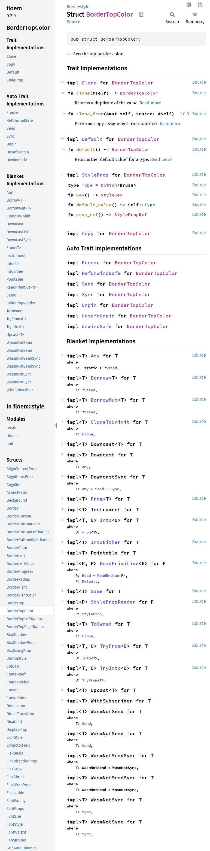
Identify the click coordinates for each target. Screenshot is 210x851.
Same (97, 591)
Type (87, 185)
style (85, 6)
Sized (111, 367)
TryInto (110, 668)
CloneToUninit (110, 422)
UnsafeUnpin (98, 316)
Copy (88, 233)
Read (86, 575)
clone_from (90, 113)
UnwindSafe (97, 326)
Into (106, 520)
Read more (150, 103)
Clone (89, 83)
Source (73, 21)
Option (109, 185)
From (97, 499)
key (80, 195)
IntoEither (106, 542)
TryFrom (110, 646)
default (85, 149)
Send (88, 284)
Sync (88, 294)
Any (95, 356)
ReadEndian (108, 575)
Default (92, 139)
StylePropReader (113, 602)
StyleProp (95, 175)
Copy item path (141, 14)
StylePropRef (130, 214)
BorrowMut (104, 400)
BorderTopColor (133, 83)
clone (83, 93)
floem (72, 6)
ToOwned (101, 624)
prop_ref (87, 214)
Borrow (100, 378)
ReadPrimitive (119, 563)
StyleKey (112, 195)
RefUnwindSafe (101, 273)
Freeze (91, 262)
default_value (94, 204)
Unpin (89, 305)
